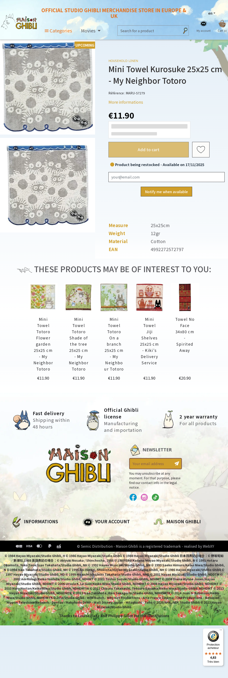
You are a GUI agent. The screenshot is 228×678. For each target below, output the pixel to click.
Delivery (18, 562)
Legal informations (29, 539)
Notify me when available (166, 191)
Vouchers (91, 554)
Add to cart (148, 149)
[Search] (149, 31)
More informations (125, 102)
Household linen (123, 61)
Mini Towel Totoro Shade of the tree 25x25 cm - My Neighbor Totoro (78, 344)
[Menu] (221, 631)
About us (19, 532)
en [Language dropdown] (210, 13)
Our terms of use (26, 547)
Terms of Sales (24, 554)
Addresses (92, 547)
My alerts (91, 570)
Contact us (164, 579)
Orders (88, 539)
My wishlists (94, 562)
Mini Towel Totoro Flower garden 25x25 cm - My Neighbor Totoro (43, 344)
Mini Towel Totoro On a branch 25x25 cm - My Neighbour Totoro (114, 344)
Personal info (95, 532)
